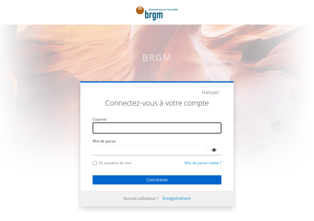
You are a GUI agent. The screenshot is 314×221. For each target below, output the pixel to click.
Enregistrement (177, 198)
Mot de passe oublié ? (203, 162)
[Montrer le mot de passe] (214, 149)
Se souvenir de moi (112, 162)
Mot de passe (104, 141)
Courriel (99, 119)
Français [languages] (210, 92)
